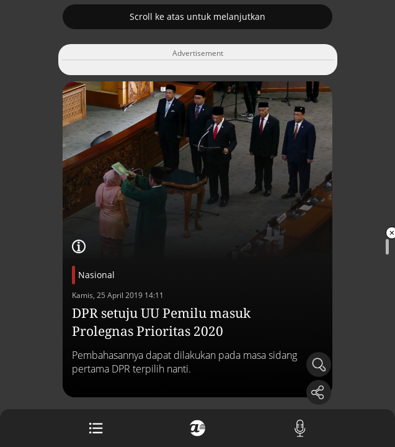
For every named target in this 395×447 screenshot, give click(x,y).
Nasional (96, 275)
